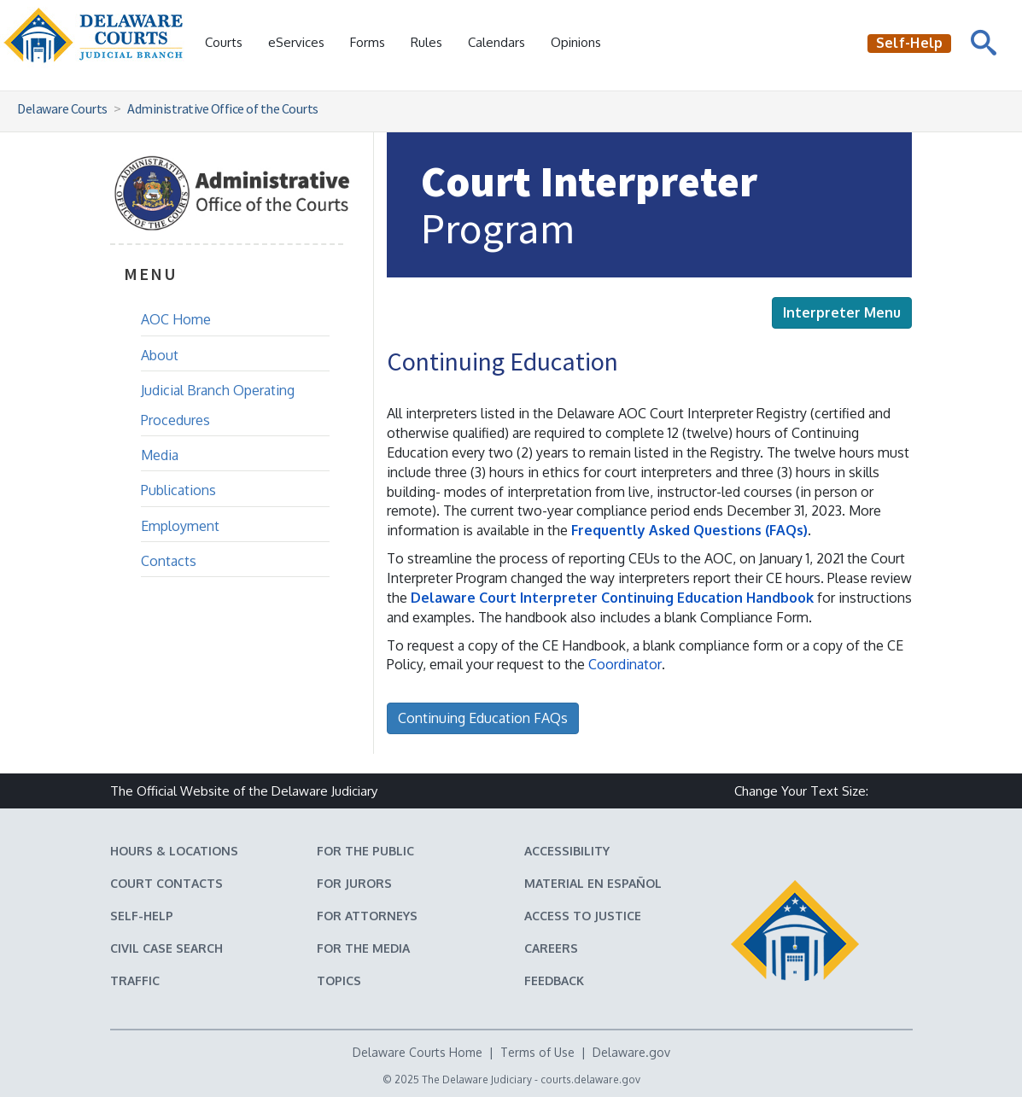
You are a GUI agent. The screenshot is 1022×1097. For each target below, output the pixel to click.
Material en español (593, 883)
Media (159, 455)
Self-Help (141, 915)
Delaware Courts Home (417, 1052)
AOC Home (176, 319)
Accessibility (567, 850)
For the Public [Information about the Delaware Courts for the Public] (365, 850)
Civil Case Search (166, 948)
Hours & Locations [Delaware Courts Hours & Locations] (174, 850)
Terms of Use (537, 1052)
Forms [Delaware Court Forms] (367, 42)
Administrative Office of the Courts (222, 108)
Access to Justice (582, 915)
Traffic (135, 980)
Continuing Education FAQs (483, 717)
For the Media (363, 948)
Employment (180, 525)
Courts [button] (223, 42)
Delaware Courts (62, 108)
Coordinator (625, 664)
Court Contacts (166, 883)
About (159, 355)
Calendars (496, 42)
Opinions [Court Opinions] (576, 42)
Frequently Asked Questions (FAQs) (689, 530)
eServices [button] (296, 42)
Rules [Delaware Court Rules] (426, 42)
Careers (551, 948)
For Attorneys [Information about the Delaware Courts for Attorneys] (367, 915)
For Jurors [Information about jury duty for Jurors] (354, 883)
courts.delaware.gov (590, 1079)
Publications (178, 490)
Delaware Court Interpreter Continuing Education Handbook (612, 597)
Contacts (168, 560)
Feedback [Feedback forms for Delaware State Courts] (554, 980)
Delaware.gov (631, 1052)
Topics (339, 980)
